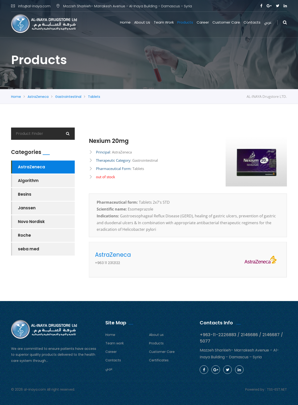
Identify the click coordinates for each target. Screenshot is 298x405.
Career (203, 22)
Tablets (94, 96)
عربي (268, 22)
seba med (28, 249)
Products (185, 22)
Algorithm (28, 180)
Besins (24, 194)
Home (125, 22)
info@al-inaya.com (30, 6)
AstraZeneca (38, 96)
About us (142, 22)
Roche (24, 235)
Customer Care (226, 22)
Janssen (27, 208)
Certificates (159, 360)
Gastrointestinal (68, 96)
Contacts (252, 22)
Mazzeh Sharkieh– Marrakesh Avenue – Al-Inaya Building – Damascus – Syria (124, 6)
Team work (164, 22)
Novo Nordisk (31, 221)
